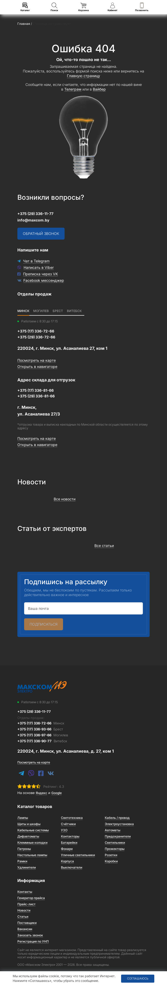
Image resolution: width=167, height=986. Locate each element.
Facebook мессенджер (43, 280)
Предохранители (118, 836)
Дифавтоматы (28, 836)
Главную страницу (83, 75)
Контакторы (70, 836)
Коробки (111, 861)
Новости (23, 910)
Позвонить (141, 7)
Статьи (22, 916)
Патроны (24, 849)
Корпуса (67, 861)
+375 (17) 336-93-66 (40, 729)
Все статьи (104, 545)
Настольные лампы (32, 855)
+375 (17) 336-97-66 (42, 735)
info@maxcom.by (33, 220)
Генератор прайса (31, 898)
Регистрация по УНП (33, 941)
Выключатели (71, 867)
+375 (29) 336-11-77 (35, 213)
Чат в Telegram (36, 261)
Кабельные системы (33, 830)
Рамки (22, 861)
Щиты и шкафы (28, 824)
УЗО (64, 830)
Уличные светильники (78, 855)
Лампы (22, 818)
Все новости (64, 499)
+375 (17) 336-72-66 (40, 723)
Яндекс (41, 793)
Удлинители (26, 867)
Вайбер (99, 89)
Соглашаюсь (137, 978)
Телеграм (72, 89)
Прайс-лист (26, 904)
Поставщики (27, 923)
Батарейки (69, 842)
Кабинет (112, 7)
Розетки (111, 855)
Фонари (67, 849)
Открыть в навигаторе (37, 366)
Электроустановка (119, 824)
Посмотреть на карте (36, 360)
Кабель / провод (117, 818)
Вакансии (24, 929)
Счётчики (68, 824)
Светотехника (72, 818)
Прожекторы (114, 849)
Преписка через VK (40, 274)
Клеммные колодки (32, 842)
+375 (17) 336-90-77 (42, 741)
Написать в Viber (39, 267)
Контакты (24, 892)
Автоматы (112, 830)
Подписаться (44, 624)
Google (56, 793)
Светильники (115, 842)
